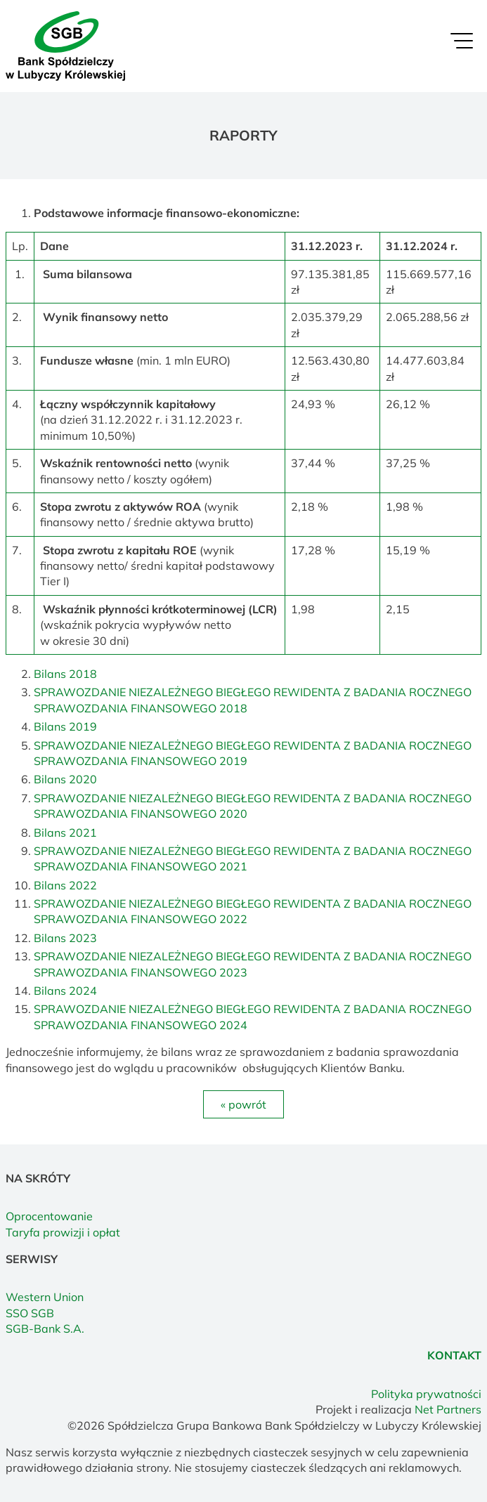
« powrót (243, 1104)
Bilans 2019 (65, 726)
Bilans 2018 (65, 674)
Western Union (45, 1297)
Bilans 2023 (65, 938)
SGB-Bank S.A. (45, 1328)
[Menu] (461, 44)
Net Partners (448, 1409)
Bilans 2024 (65, 991)
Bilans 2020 (65, 779)
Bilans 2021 (65, 832)
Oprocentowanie (49, 1216)
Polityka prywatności (426, 1394)
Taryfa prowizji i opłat (63, 1232)
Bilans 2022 (65, 885)
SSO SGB (30, 1313)
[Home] (65, 45)
